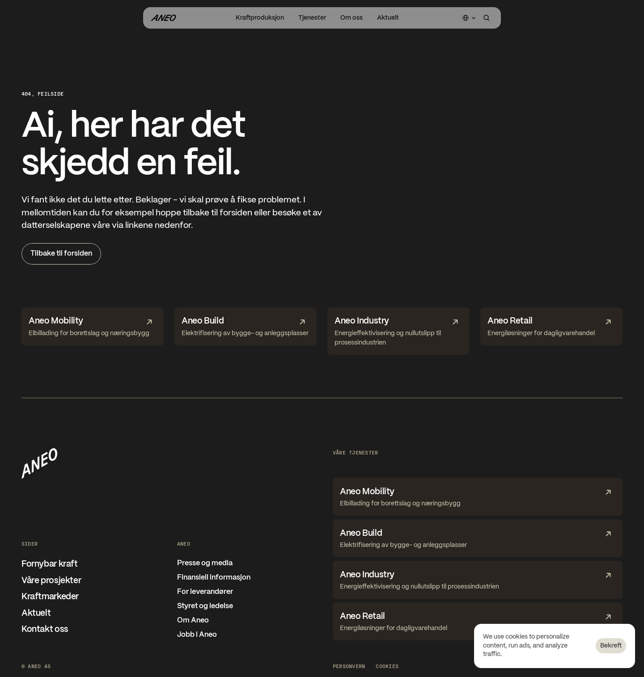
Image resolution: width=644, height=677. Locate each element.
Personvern (349, 666)
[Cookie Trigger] (387, 666)
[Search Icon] (486, 18)
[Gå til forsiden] (163, 17)
